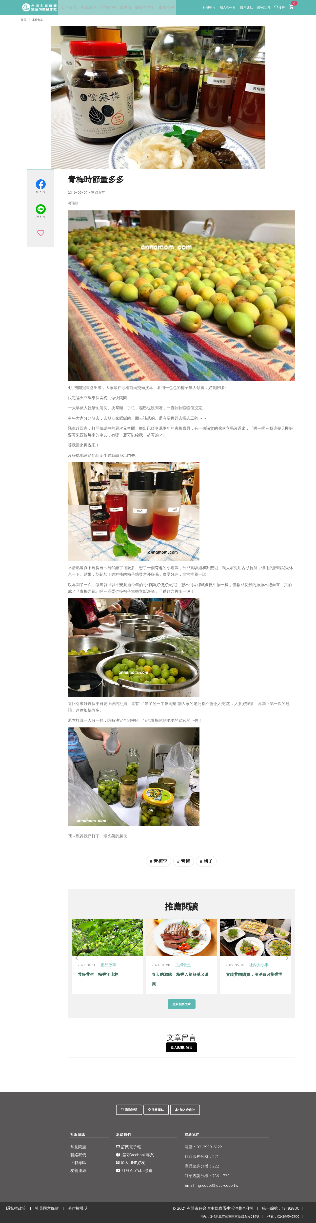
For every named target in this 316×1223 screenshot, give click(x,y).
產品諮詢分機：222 (202, 1166)
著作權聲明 (78, 1208)
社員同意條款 (47, 1208)
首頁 (23, 19)
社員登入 (209, 7)
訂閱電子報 (128, 1147)
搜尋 (279, 6)
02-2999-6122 (203, 1147)
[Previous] (76, 958)
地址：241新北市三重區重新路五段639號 (230, 1216)
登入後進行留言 (181, 1047)
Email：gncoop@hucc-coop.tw (211, 1185)
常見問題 (78, 1147)
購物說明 (263, 7)
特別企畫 (106, 7)
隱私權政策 (16, 1208)
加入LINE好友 (130, 1162)
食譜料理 (87, 7)
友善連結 (78, 1170)
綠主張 (124, 7)
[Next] (286, 958)
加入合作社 (228, 7)
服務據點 (246, 7)
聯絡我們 (78, 1154)
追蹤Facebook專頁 (135, 1154)
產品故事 (108, 965)
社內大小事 (259, 965)
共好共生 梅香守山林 (98, 974)
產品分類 (67, 7)
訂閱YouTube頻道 (134, 1170)
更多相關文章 (181, 1004)
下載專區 (78, 1162)
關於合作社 (143, 7)
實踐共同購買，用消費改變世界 (254, 974)
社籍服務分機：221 (201, 1156)
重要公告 (164, 7)
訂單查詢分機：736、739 (207, 1175)
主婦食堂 (37, 19)
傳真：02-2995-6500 (283, 1216)
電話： (191, 1147)
